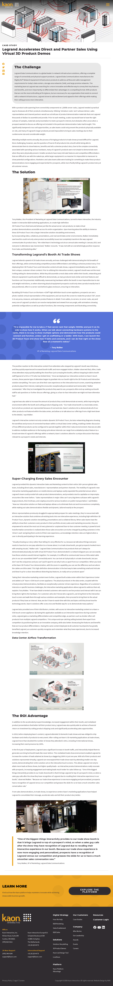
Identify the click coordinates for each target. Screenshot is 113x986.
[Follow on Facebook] (95, 927)
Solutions (57, 940)
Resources (98, 915)
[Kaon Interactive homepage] (10, 5)
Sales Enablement (59, 928)
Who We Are (77, 931)
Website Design (99, 980)
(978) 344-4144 (7, 953)
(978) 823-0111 (7, 942)
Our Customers (80, 915)
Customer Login (101, 920)
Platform (57, 964)
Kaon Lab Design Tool (60, 953)
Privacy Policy (7, 980)
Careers (75, 948)
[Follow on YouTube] (99, 927)
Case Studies (77, 919)
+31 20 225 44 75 (33, 945)
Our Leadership (78, 935)
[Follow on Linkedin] (103, 927)
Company (77, 927)
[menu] (108, 4)
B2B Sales (56, 932)
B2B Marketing (58, 924)
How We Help (58, 919)
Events (75, 944)
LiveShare (56, 957)
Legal (16, 980)
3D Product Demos (59, 948)
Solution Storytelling (60, 944)
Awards (75, 940)
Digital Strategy (60, 915)
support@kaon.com (9, 957)
